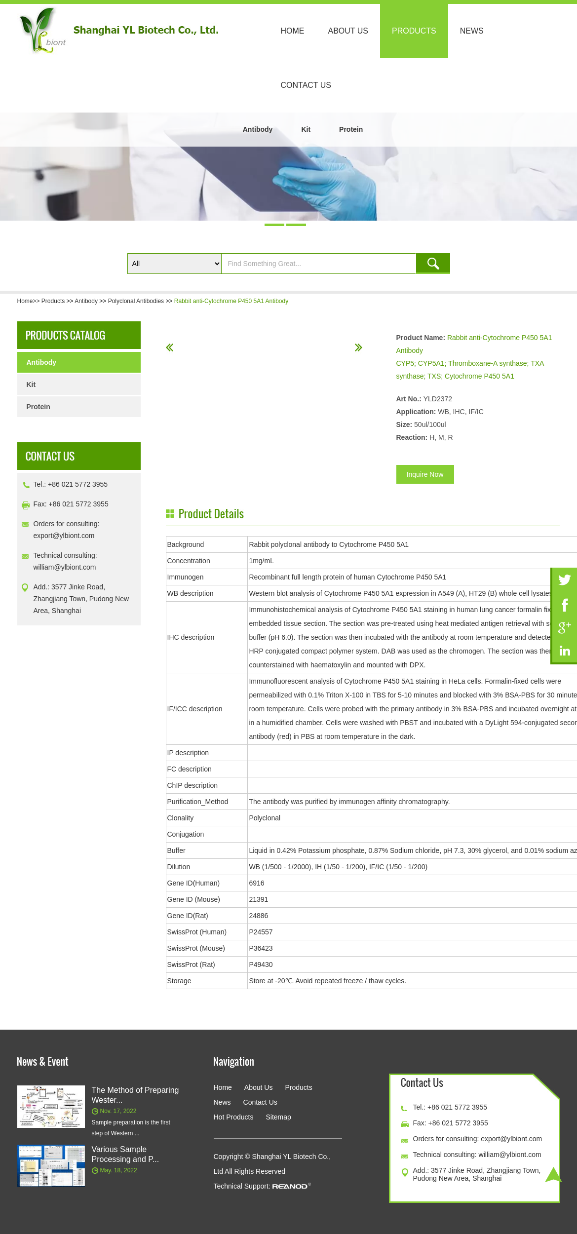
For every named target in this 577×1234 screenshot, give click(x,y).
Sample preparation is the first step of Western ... (131, 1128)
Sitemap (278, 1117)
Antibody (258, 129)
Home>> (29, 301)
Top (553, 1174)
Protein (351, 129)
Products (414, 31)
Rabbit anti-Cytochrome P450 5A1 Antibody (231, 301)
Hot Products (234, 1117)
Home (293, 31)
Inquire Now (425, 474)
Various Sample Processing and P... (125, 1154)
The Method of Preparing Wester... (135, 1095)
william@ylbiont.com (65, 567)
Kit (305, 129)
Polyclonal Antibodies (136, 301)
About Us (348, 31)
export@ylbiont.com (64, 536)
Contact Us (306, 85)
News (472, 31)
